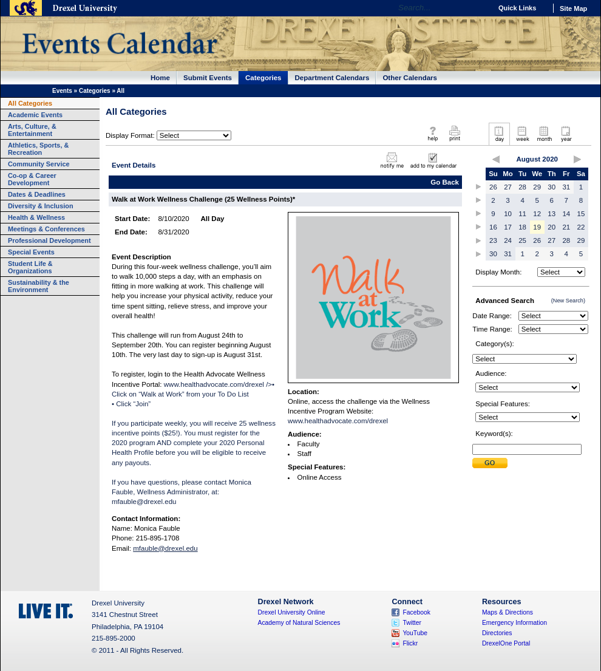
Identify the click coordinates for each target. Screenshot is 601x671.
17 (508, 227)
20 (551, 227)
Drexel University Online (291, 612)
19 (537, 227)
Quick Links (517, 8)
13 (551, 213)
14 (566, 213)
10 (508, 213)
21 (566, 227)
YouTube (414, 633)
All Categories (30, 103)
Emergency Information (514, 622)
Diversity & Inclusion (40, 205)
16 (493, 227)
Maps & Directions (507, 612)
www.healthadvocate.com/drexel (338, 420)
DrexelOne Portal (506, 643)
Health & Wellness (36, 217)
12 (537, 213)
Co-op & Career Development (32, 179)
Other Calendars (409, 77)
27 (508, 187)
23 (493, 240)
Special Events (31, 252)
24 (508, 240)
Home (160, 77)
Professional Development (49, 240)
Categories (263, 77)
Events (62, 90)
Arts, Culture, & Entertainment (32, 130)
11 (522, 213)
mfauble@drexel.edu (144, 501)
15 (581, 213)
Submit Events (207, 77)
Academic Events (35, 114)
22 (581, 227)
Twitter (411, 622)
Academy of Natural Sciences (299, 622)
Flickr (410, 643)
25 (522, 240)
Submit (490, 463)
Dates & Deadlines (37, 194)
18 (522, 227)
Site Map (573, 8)
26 (493, 187)
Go (479, 7)
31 (566, 187)
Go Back (444, 182)
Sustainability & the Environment (38, 286)
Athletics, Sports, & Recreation (38, 148)
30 (551, 187)
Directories (497, 633)
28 (522, 187)
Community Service (39, 164)
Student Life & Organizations (30, 267)
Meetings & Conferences (46, 229)
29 (537, 187)
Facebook (416, 612)
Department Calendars (332, 77)
